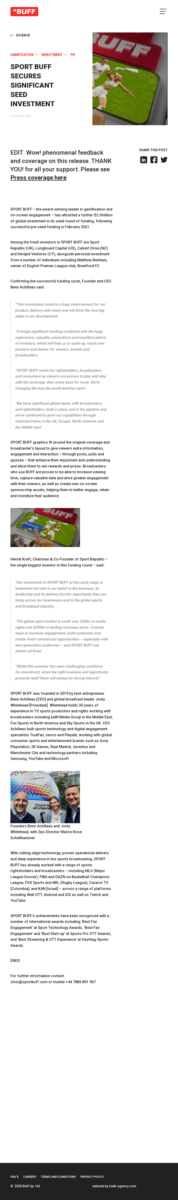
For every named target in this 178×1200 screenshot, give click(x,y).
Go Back (23, 35)
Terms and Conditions (58, 1176)
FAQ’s (14, 1176)
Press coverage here (38, 177)
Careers (29, 1176)
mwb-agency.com (122, 1186)
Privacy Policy (92, 1176)
